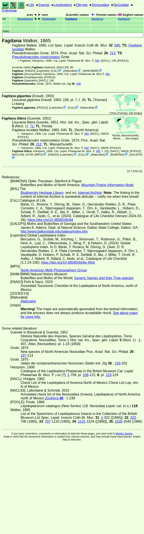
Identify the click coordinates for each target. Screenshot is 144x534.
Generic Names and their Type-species (103, 278)
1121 (82, 421)
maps (138, 113)
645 (117, 45)
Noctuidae (121, 5)
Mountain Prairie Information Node (107, 185)
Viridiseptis (49, 18)
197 (23, 355)
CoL (54, 70)
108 (85, 375)
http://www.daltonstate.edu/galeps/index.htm (54, 231)
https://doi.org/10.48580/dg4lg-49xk (68, 262)
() (97, 18)
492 (86, 133)
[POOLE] (123, 60)
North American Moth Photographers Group (54, 270)
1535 (119, 421)
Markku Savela (123, 433)
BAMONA (117, 154)
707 (48, 421)
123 (108, 375)
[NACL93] (62, 67)
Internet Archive (90, 193)
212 (113, 53)
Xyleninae (9, 10)
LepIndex (43, 70)
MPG (38, 154)
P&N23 (30, 70)
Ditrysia (81, 5)
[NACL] (105, 60)
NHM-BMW (91, 70)
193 (117, 363)
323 (133, 417)
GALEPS (135, 154)
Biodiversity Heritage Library (42, 193)
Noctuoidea (100, 5)
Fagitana (71, 18)
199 (78, 83)
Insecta (43, 5)
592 (97, 60)
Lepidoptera (63, 5)
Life (31, 5)
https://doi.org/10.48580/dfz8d (50, 220)
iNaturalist (70, 70)
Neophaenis (25, 18)
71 (32, 126)
